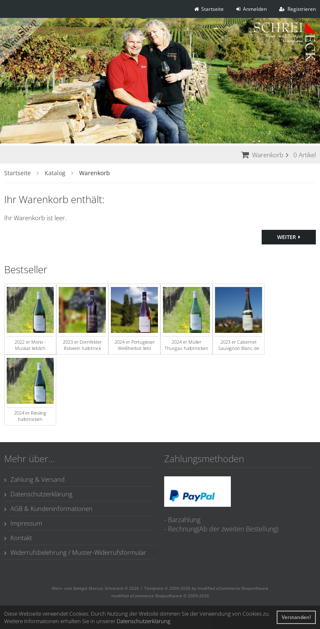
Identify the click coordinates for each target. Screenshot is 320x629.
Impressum (23, 523)
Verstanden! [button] (296, 617)
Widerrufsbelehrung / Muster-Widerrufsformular (75, 552)
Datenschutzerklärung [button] (143, 621)
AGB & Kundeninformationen (48, 508)
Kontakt (18, 537)
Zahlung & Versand (34, 479)
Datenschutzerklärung (38, 494)
